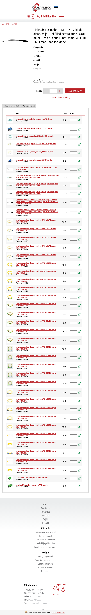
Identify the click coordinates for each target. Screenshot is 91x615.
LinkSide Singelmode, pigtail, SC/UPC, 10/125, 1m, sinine (35, 152)
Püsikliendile (48, 16)
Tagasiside (45, 571)
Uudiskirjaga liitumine (45, 543)
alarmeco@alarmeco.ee (40, 603)
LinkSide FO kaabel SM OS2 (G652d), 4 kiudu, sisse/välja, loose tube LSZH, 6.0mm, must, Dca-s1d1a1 (37, 185)
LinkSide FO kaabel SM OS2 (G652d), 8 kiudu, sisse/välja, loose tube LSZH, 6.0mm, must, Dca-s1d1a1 (37, 193)
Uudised (45, 515)
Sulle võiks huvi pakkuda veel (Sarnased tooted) (19, 106)
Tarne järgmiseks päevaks (45, 560)
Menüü (61, 16)
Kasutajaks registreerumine (45, 547)
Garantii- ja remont (45, 564)
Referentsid (45, 512)
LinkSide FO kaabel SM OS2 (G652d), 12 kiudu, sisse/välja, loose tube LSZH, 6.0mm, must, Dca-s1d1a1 (37, 176)
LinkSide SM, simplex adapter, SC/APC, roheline (32, 485)
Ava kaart (57, 594)
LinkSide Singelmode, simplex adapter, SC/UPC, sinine (34, 160)
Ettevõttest (45, 508)
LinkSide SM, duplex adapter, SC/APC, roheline (32, 477)
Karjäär (46, 519)
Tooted (14, 24)
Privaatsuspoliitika (45, 567)
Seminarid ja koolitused (45, 539)
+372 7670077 (35, 599)
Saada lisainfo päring (61, 97)
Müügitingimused (45, 556)
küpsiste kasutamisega (58, 613)
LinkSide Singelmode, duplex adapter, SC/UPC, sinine (34, 128)
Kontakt (45, 523)
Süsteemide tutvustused (46, 532)
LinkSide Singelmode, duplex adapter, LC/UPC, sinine (34, 119)
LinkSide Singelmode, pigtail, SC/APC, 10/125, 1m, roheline (36, 144)
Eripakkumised (45, 536)
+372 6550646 (36, 596)
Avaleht (5, 24)
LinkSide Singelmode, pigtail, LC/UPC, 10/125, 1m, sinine (35, 136)
